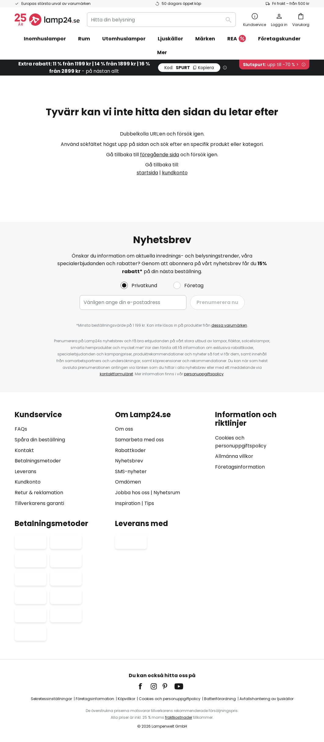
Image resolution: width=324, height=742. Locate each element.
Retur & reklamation (39, 492)
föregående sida (159, 154)
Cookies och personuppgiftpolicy (169, 698)
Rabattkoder (130, 450)
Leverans (25, 471)
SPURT (189, 68)
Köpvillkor (126, 698)
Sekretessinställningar (51, 698)
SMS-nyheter (131, 471)
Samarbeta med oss (139, 439)
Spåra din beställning (40, 439)
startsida (147, 172)
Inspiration (127, 503)
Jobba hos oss (132, 492)
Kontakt (24, 450)
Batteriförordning (220, 698)
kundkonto (175, 172)
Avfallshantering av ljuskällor (266, 698)
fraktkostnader (178, 717)
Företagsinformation (240, 466)
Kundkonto (28, 481)
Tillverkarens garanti (39, 503)
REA (236, 39)
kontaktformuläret (116, 374)
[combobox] (161, 20)
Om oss (124, 428)
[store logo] (47, 19)
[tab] (62, 458)
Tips (149, 503)
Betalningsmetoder (38, 460)
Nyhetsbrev (129, 460)
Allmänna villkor (234, 456)
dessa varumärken (229, 325)
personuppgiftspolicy (204, 374)
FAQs (21, 428)
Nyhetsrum (166, 492)
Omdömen (128, 481)
